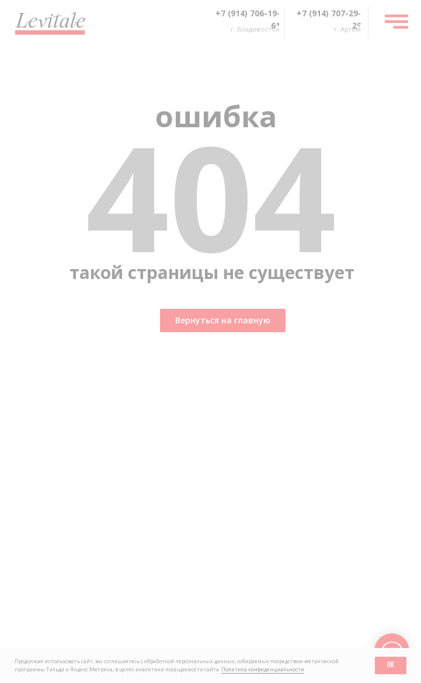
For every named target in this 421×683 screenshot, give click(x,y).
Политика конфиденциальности (262, 669)
